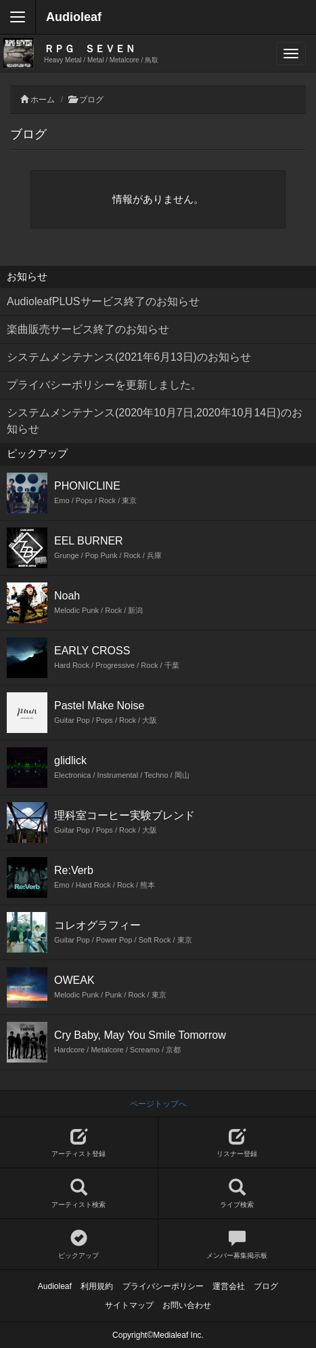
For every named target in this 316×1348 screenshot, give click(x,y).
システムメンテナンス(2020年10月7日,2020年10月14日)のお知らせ (154, 421)
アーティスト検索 (79, 1193)
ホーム (42, 99)
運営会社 (228, 1286)
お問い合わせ (186, 1305)
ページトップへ (158, 1104)
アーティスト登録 (79, 1142)
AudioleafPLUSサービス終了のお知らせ (103, 301)
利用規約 (97, 1286)
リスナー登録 (237, 1142)
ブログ (91, 99)
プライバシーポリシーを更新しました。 (104, 385)
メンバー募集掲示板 (237, 1244)
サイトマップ (129, 1305)
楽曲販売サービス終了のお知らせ (88, 329)
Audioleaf (73, 17)
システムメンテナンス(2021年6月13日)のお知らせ (129, 357)
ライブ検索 (237, 1193)
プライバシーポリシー (163, 1286)
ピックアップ (79, 1244)
